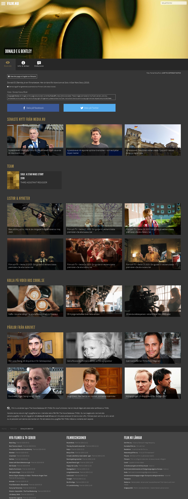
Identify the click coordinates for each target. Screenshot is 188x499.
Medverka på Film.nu (131, 449)
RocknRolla (70, 439)
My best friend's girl (73, 459)
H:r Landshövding (72, 482)
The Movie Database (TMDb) (69, 410)
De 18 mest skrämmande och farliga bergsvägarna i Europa (143, 465)
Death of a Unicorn (15, 465)
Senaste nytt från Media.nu (26, 119)
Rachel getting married (74, 456)
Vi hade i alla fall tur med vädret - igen (79, 452)
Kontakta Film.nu (130, 442)
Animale (11, 478)
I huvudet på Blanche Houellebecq (20, 446)
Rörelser (12, 449)
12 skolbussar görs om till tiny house (136, 462)
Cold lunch (70, 472)
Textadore (127, 475)
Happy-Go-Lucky (72, 462)
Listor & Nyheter (18, 197)
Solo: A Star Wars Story (74, 82)
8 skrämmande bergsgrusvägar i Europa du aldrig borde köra (144, 472)
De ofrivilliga (71, 479)
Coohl (126, 459)
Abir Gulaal (12, 462)
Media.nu (127, 479)
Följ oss (126, 452)
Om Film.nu (128, 439)
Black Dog (12, 439)
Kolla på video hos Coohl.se (26, 278)
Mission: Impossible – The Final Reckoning (23, 488)
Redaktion (127, 446)
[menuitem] (4, 425)
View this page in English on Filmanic (22, 76)
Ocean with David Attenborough (19, 459)
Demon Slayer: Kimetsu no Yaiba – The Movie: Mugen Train (28, 472)
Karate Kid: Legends (15, 494)
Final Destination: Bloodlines (18, 481)
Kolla (125, 469)
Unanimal (12, 452)
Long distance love (73, 469)
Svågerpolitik (128, 484)
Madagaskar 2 (71, 465)
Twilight (69, 475)
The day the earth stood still (76, 442)
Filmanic (127, 456)
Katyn (68, 446)
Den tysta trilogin (14, 469)
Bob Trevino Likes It (15, 442)
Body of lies (70, 449)
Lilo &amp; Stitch (14, 491)
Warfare (11, 456)
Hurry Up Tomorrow (15, 484)
